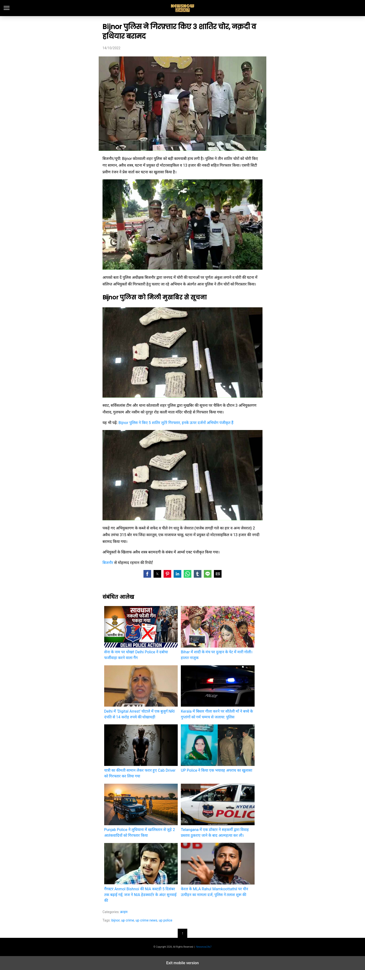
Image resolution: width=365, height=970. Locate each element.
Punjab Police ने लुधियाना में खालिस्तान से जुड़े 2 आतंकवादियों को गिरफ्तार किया (141, 811)
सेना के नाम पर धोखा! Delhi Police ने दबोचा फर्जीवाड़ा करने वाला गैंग (141, 633)
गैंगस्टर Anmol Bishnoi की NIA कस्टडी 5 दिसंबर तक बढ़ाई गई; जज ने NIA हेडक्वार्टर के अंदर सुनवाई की (141, 873)
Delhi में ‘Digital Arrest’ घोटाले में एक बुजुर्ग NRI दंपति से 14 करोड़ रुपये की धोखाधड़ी (141, 692)
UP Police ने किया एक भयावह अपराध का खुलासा (217, 748)
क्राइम (123, 912)
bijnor (115, 920)
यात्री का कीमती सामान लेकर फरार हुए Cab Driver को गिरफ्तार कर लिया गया (141, 751)
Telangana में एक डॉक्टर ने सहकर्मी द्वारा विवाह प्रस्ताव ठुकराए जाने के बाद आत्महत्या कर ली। (217, 811)
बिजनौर (108, 562)
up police (165, 920)
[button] (147, 574)
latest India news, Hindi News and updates (182, 8)
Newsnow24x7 (203, 947)
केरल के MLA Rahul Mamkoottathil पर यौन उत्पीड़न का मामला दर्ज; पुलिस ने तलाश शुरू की (217, 870)
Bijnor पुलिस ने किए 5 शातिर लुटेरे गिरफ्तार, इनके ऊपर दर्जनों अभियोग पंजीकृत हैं (176, 422)
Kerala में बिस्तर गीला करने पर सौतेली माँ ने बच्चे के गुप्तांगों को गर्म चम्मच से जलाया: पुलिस (217, 692)
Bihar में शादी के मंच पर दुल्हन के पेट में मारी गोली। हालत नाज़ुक (217, 633)
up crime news (146, 920)
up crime (127, 920)
